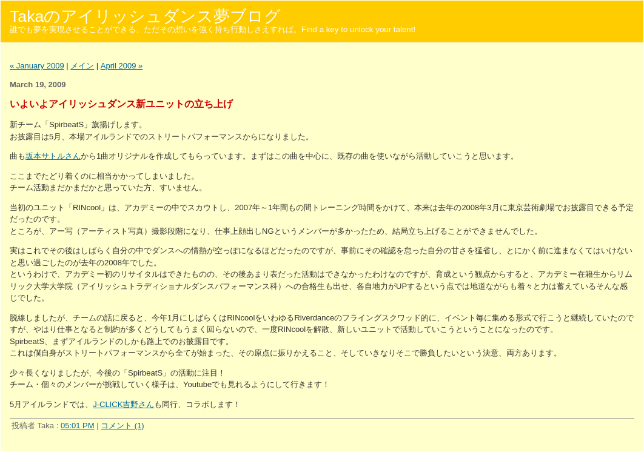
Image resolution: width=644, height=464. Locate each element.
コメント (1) (122, 425)
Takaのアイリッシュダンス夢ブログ (145, 16)
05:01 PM (78, 425)
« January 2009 (37, 65)
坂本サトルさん (53, 156)
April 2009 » (122, 65)
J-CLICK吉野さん (123, 404)
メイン (82, 65)
